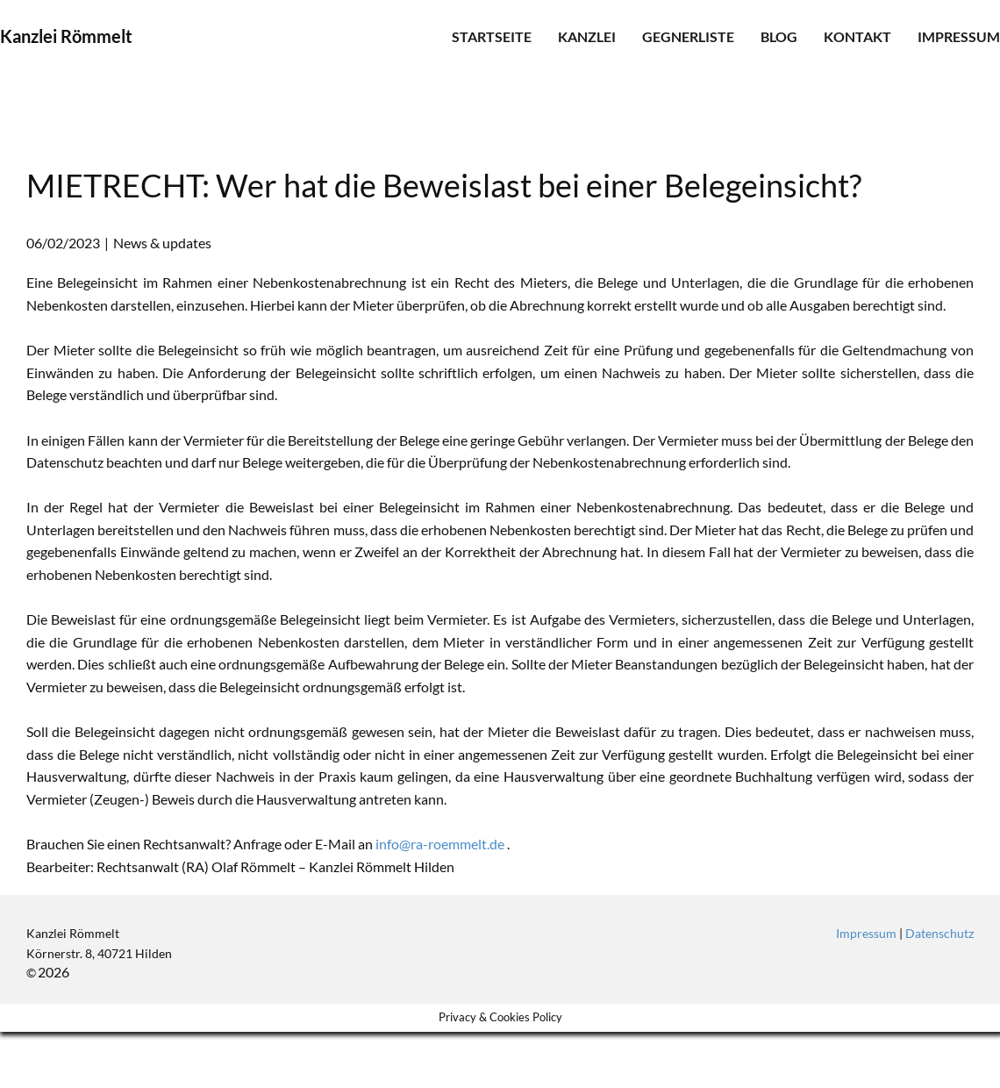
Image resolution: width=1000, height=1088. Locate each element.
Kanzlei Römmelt (66, 36)
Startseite (492, 36)
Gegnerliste (688, 36)
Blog (779, 36)
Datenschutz (939, 933)
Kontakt (857, 36)
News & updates (162, 242)
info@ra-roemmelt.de (439, 843)
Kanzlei (587, 36)
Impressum (959, 36)
